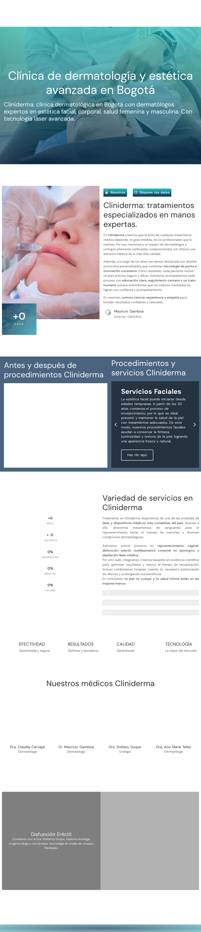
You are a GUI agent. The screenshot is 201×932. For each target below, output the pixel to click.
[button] (115, 424)
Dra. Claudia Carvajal (27, 746)
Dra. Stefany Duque (125, 746)
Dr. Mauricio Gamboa (76, 746)
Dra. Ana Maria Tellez (173, 746)
